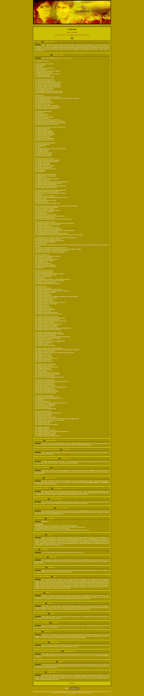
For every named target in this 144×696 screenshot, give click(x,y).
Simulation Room (41, 613)
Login (97, 25)
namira (49, 534)
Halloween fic (40, 534)
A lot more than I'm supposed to (46, 458)
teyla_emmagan (56, 499)
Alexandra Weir (69, 651)
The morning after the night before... (48, 651)
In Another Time (40, 557)
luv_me (48, 593)
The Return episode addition (45, 661)
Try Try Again (40, 672)
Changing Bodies (41, 499)
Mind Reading (40, 567)
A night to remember (42, 467)
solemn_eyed (58, 55)
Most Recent (51, 25)
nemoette (47, 631)
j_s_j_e (55, 467)
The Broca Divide (41, 642)
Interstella (53, 557)
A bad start (39, 440)
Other (87, 35)
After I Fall (38, 478)
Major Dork (51, 672)
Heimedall (50, 518)
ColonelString (51, 440)
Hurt (36, 549)
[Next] (73, 683)
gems (60, 661)
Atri (55, 576)
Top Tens (82, 25)
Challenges (75, 25)
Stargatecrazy (66, 458)
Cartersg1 (66, 449)
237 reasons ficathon (42, 55)
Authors (58, 25)
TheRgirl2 (44, 549)
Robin (52, 613)
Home (44, 25)
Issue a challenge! (72, 32)
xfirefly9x (51, 567)
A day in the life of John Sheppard (47, 449)
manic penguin (50, 478)
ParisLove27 (58, 488)
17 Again (38, 42)
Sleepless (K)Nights (42, 622)
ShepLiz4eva (54, 642)
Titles (63, 25)
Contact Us (72, 694)
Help (93, 25)
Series (68, 25)
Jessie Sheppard (62, 508)
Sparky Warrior (49, 42)
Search (88, 25)
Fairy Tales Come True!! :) (44, 508)
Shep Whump (40, 603)
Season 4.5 (39, 593)
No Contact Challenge (43, 576)
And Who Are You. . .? (43, 488)
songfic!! (38, 631)
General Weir (39, 518)
